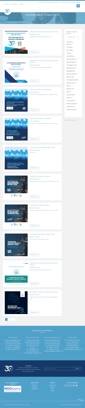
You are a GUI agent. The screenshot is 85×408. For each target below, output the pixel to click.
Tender (68, 53)
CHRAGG (34, 385)
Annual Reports (71, 59)
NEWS (68, 86)
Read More (34, 52)
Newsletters (70, 56)
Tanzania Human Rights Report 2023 (42, 147)
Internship (69, 50)
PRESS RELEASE (71, 109)
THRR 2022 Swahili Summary (40, 205)
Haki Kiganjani (13, 4)
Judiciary (34, 387)
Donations (52, 385)
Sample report (71, 83)
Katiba (21, 4)
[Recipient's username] (59, 368)
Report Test (70, 89)
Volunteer (69, 47)
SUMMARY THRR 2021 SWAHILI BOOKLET (44, 292)
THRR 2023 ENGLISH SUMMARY (41, 89)
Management (70, 71)
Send (77, 368)
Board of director (71, 74)
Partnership (70, 77)
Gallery (52, 390)
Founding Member (72, 80)
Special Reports (71, 62)
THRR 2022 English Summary (40, 176)
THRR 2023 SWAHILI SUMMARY (40, 118)
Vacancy (68, 44)
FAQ (52, 389)
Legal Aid (6, 4)
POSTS (68, 92)
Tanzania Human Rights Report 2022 (42, 234)
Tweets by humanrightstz (70, 120)
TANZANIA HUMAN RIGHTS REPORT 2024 (44, 32)
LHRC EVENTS (70, 100)
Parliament (34, 389)
